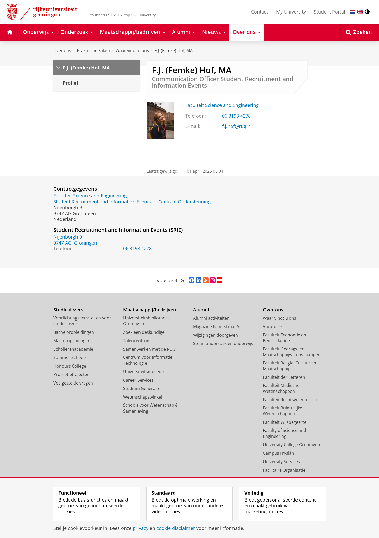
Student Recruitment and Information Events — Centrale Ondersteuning (132, 201)
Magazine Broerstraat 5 (216, 326)
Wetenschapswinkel (142, 397)
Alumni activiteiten (211, 318)
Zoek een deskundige (144, 332)
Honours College (69, 366)
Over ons (62, 50)
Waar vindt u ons (132, 50)
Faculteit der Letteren (284, 377)
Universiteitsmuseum (144, 371)
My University (291, 12)
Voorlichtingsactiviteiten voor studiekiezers (82, 321)
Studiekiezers (68, 310)
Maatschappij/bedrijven (149, 310)
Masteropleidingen (71, 340)
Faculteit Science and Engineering (222, 105)
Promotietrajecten (71, 374)
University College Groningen (291, 444)
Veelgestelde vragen (73, 383)
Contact (259, 12)
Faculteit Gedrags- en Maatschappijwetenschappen (291, 352)
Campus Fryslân (278, 453)
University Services (281, 461)
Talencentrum (137, 340)
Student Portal (329, 12)
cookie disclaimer (175, 528)
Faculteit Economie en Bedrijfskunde (284, 338)
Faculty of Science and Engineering (284, 433)
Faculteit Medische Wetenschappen (281, 388)
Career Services (138, 380)
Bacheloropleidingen (73, 332)
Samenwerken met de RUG (149, 349)
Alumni (201, 310)
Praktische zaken (93, 50)
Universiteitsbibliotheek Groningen (146, 321)
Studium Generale (141, 388)
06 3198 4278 (236, 116)
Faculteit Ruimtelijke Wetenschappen (282, 411)
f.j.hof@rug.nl (237, 126)
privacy (140, 528)
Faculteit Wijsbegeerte (284, 422)
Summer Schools (70, 357)
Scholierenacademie (73, 349)
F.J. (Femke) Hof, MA (174, 50)
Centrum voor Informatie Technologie (147, 360)
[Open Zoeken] (359, 32)
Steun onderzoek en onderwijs (223, 343)
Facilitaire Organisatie (284, 470)
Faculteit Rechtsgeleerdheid (290, 399)
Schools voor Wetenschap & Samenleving (150, 408)
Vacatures (273, 326)
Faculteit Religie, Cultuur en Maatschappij (289, 366)
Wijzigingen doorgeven (215, 335)
